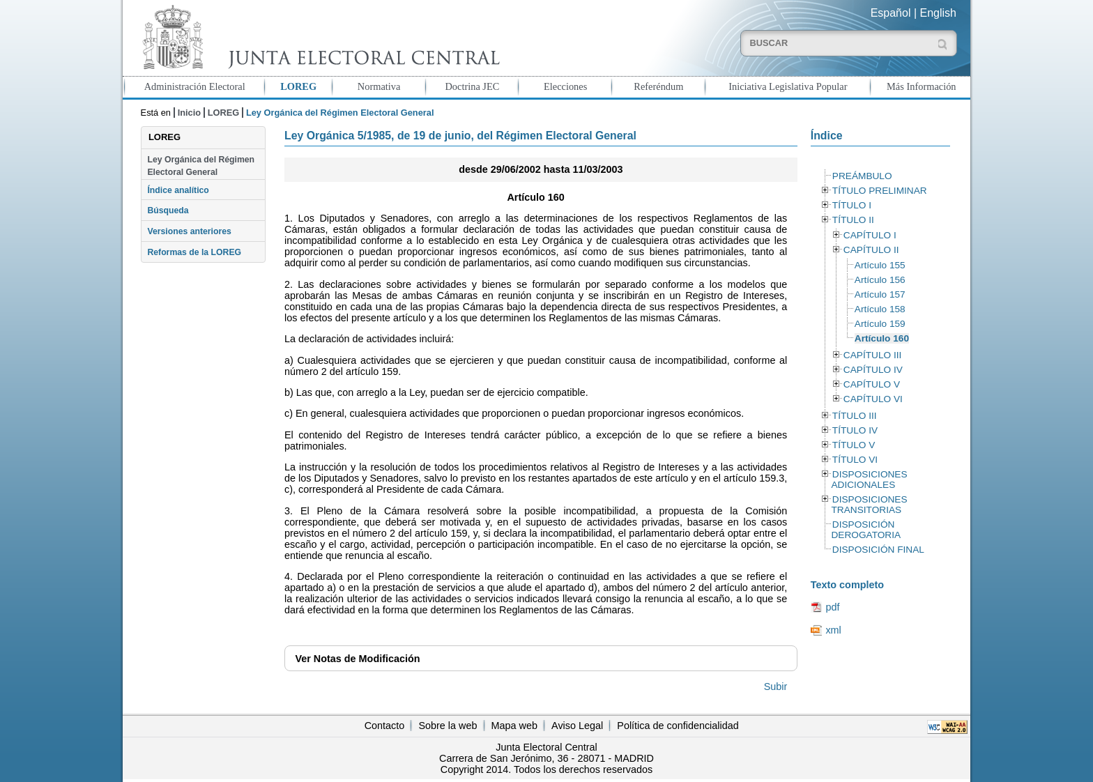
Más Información (921, 86)
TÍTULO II (853, 220)
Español (891, 13)
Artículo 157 (880, 294)
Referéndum (658, 86)
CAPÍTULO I (869, 235)
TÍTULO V (853, 445)
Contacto (385, 725)
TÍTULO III (854, 416)
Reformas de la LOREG (194, 252)
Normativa (379, 86)
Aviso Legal (577, 725)
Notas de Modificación (357, 658)
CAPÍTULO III (872, 355)
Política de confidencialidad (677, 725)
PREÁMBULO (862, 176)
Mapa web (514, 725)
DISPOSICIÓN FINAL (878, 549)
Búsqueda (167, 210)
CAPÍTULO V (871, 384)
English (938, 13)
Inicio (189, 112)
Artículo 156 (880, 280)
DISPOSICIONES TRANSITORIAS (869, 504)
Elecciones (565, 86)
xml (833, 630)
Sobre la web (447, 725)
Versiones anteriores (189, 231)
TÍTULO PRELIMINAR (879, 190)
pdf (832, 607)
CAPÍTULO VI (873, 399)
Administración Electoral (194, 86)
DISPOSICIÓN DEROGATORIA (866, 529)
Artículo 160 (882, 338)
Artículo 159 (880, 324)
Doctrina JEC (472, 86)
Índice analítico (177, 190)
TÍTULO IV (855, 430)
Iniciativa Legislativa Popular (787, 86)
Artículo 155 (880, 265)
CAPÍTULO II (871, 250)
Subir (776, 686)
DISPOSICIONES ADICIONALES (869, 479)
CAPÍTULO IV (873, 370)
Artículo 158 (880, 309)
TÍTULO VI (855, 459)
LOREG (298, 86)
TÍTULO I (851, 205)
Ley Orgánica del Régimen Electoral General (200, 166)
